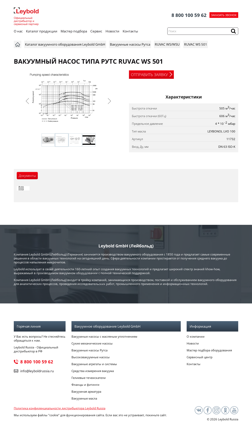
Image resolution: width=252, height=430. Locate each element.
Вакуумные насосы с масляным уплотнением (104, 336)
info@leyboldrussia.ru (37, 371)
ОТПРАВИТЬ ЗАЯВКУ (149, 74)
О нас (18, 31)
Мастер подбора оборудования (209, 350)
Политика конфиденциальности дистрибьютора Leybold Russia (59, 408)
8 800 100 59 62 (189, 15)
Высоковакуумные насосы (90, 357)
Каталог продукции (41, 31)
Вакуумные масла (84, 398)
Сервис (96, 31)
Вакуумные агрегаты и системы (94, 364)
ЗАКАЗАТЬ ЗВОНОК (224, 15)
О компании (196, 336)
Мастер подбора (74, 31)
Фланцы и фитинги (85, 385)
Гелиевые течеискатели (88, 378)
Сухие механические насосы (92, 343)
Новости (112, 31)
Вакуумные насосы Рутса (89, 350)
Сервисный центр (199, 357)
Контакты (130, 31)
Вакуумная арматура (86, 391)
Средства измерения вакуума (92, 371)
